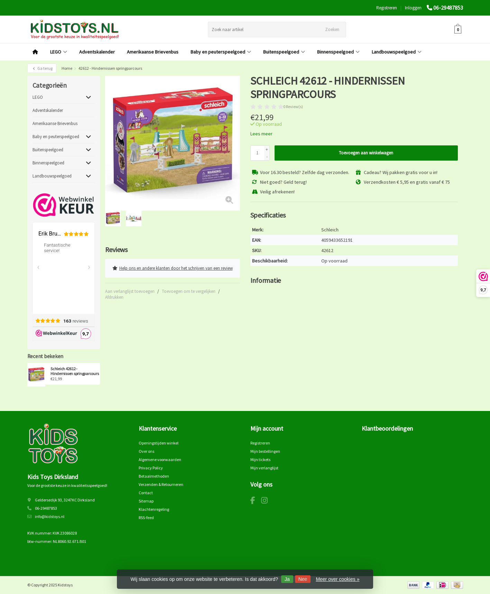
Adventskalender (97, 52)
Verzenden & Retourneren (161, 484)
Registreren (386, 8)
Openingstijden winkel (158, 443)
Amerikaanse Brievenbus (152, 52)
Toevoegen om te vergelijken (188, 291)
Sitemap (146, 501)
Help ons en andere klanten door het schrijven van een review (172, 268)
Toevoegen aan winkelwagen (366, 153)
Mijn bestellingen (265, 451)
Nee (302, 579)
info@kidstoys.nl (49, 516)
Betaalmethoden (154, 476)
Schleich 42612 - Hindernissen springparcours (74, 371)
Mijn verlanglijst (264, 467)
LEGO (58, 52)
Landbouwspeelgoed (397, 52)
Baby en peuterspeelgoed (221, 52)
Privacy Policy (151, 467)
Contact (146, 492)
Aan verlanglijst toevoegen (130, 291)
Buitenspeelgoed (284, 52)
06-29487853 (448, 7)
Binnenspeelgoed (338, 52)
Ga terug (42, 68)
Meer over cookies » (337, 579)
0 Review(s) (293, 106)
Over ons (146, 451)
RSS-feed (146, 517)
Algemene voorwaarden (160, 459)
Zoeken (332, 29)
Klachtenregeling (154, 509)
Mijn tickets (260, 459)
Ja (287, 579)
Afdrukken (114, 296)
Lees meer (261, 134)
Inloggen (413, 8)
